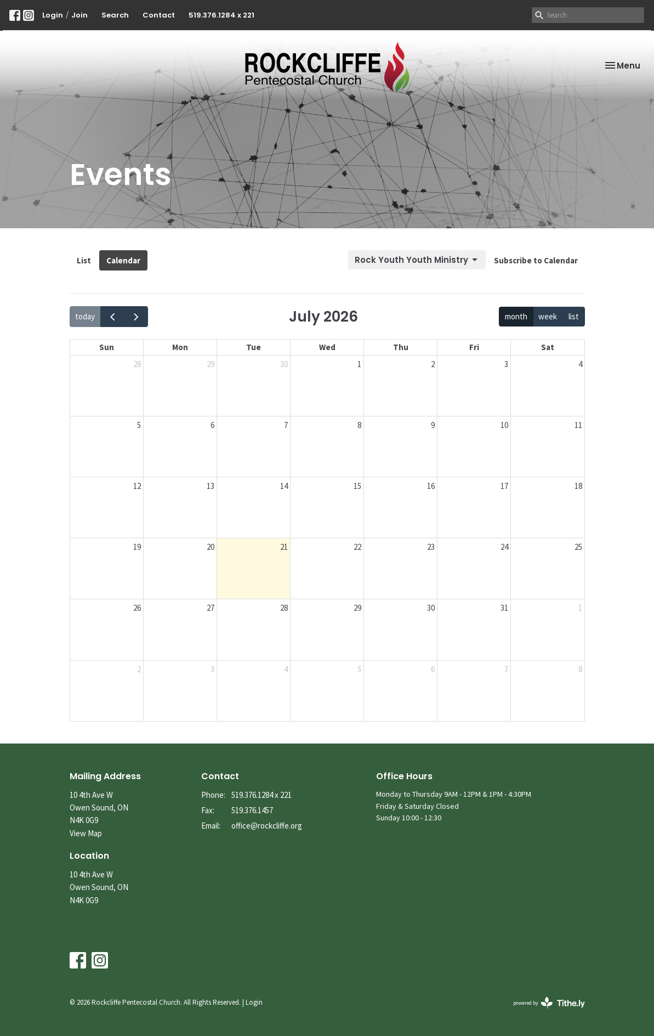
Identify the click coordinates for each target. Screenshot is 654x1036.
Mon (180, 347)
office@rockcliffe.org (266, 825)
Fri (474, 347)
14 (284, 486)
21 (284, 547)
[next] (136, 316)
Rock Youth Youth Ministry (417, 260)
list (573, 316)
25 (578, 547)
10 (504, 425)
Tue (253, 347)
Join (79, 15)
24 (504, 547)
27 (210, 608)
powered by (549, 1003)
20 (210, 547)
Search (115, 15)
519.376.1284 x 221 (221, 15)
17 (504, 486)
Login (52, 15)
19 (137, 547)
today (85, 316)
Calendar (123, 260)
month (516, 316)
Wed (327, 347)
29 (210, 364)
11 (578, 425)
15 (357, 486)
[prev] (112, 316)
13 (210, 486)
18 (578, 486)
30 (284, 364)
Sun (106, 347)
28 (137, 364)
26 (137, 608)
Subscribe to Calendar (536, 260)
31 (504, 608)
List (84, 260)
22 (357, 547)
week (547, 316)
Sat (547, 347)
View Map (86, 833)
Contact (159, 15)
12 (137, 486)
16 (431, 486)
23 (431, 547)
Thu (400, 347)
